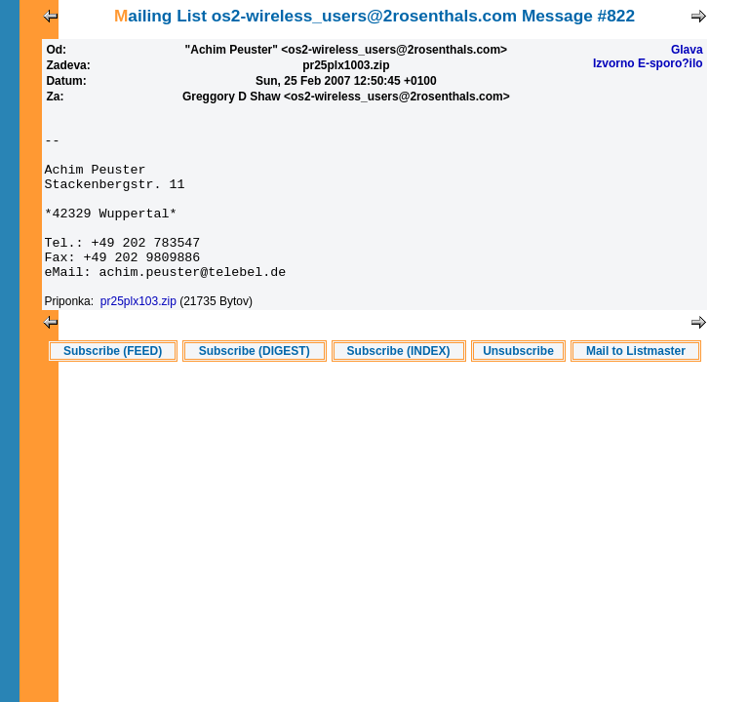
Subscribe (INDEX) (399, 386)
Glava (687, 50)
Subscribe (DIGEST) (254, 386)
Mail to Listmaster (636, 386)
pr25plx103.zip (138, 336)
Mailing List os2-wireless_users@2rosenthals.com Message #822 (374, 15)
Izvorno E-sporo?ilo (648, 63)
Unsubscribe (518, 386)
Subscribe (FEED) (112, 386)
